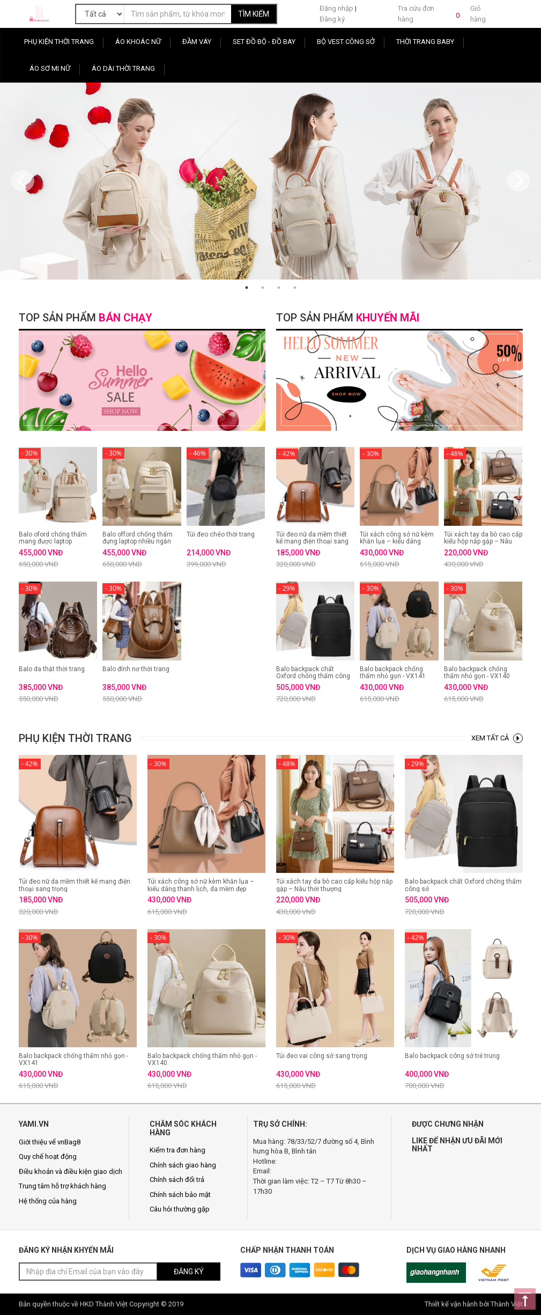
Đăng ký (332, 19)
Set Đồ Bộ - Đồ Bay (264, 42)
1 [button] (246, 287)
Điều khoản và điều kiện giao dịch (70, 1171)
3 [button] (278, 287)
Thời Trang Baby (425, 42)
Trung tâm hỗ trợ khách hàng (62, 1186)
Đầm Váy (196, 42)
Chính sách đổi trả (177, 1180)
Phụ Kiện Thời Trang (59, 42)
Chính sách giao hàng (183, 1165)
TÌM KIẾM (253, 14)
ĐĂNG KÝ (189, 1271)
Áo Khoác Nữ (138, 42)
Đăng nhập (336, 8)
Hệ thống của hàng (48, 1201)
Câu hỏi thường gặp (180, 1209)
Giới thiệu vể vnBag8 (49, 1142)
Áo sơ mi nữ (49, 68)
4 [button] (295, 287)
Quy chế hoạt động (48, 1156)
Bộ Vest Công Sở (346, 42)
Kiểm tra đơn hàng (177, 1150)
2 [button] (262, 287)
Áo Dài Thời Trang (123, 68)
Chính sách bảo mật (180, 1195)
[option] (270, 181)
